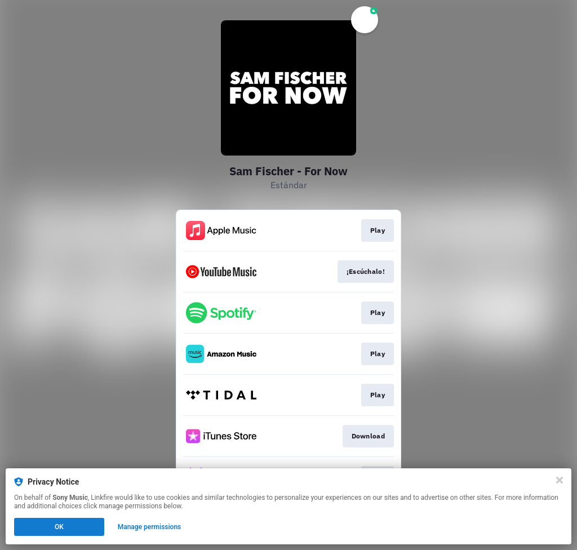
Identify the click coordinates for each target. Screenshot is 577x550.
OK (59, 527)
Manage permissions (149, 527)
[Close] (560, 480)
